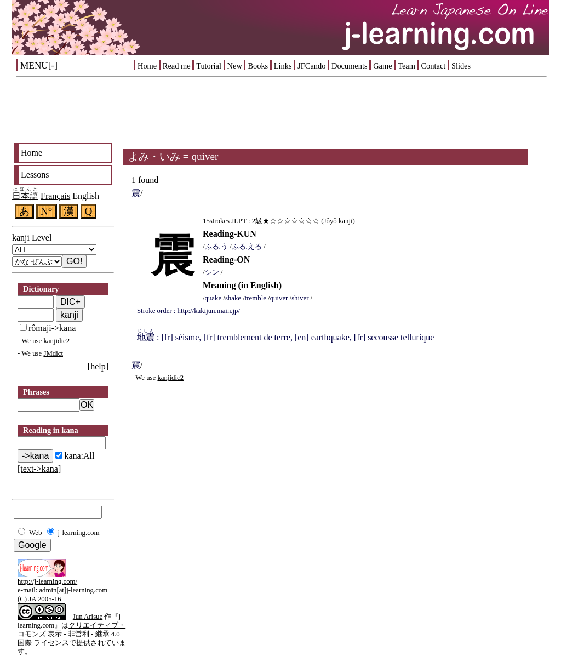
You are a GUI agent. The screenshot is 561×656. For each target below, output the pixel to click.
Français (55, 196)
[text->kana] (39, 469)
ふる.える (247, 246)
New (234, 65)
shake (233, 298)
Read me (177, 65)
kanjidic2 (56, 341)
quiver (279, 298)
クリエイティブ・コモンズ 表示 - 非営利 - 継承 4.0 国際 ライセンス (71, 634)
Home (147, 65)
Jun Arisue (87, 616)
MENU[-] (39, 65)
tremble (255, 298)
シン (212, 272)
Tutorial (208, 65)
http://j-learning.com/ (47, 581)
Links (283, 65)
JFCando (311, 65)
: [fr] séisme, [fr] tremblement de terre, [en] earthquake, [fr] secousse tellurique (285, 337)
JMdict (53, 353)
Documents (349, 65)
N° (47, 211)
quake (213, 298)
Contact (433, 65)
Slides (461, 65)
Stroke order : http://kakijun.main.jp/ (188, 311)
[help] (98, 366)
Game (382, 65)
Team (406, 65)
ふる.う (216, 246)
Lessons (35, 174)
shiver (299, 298)
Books (258, 65)
